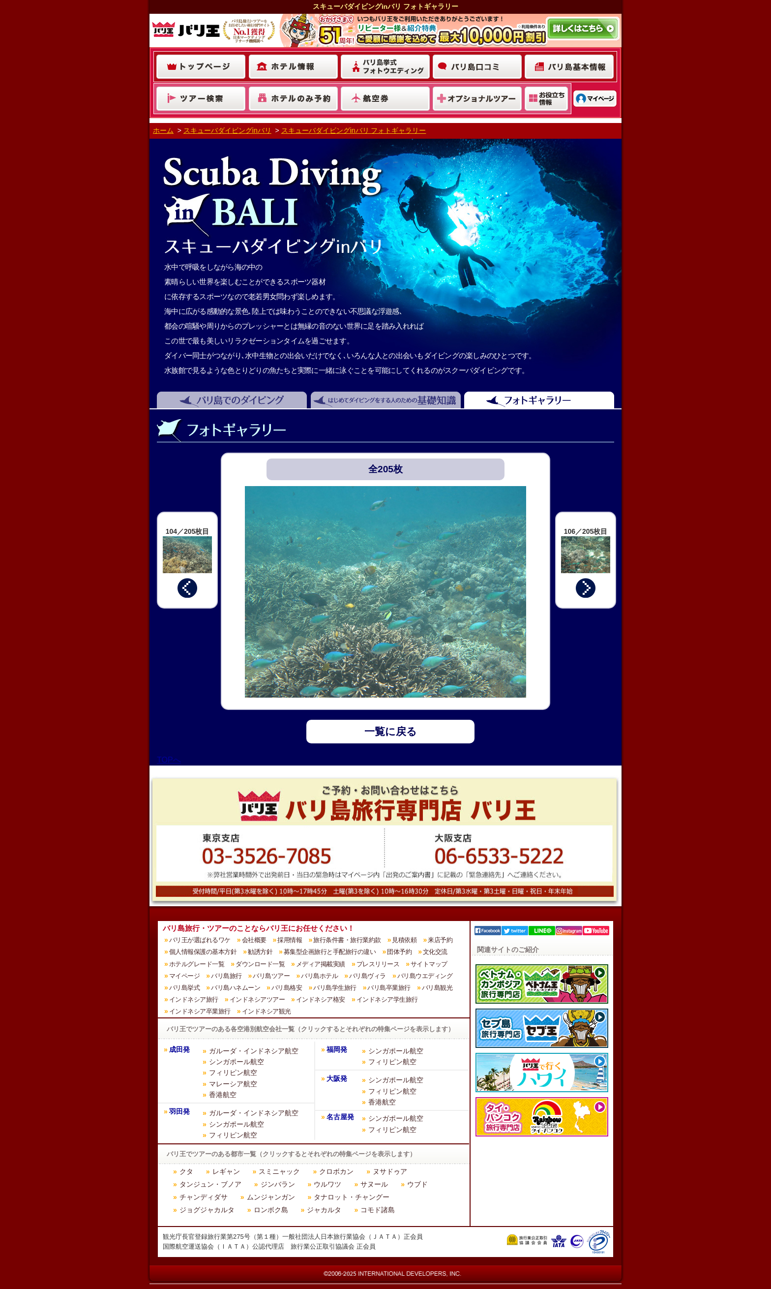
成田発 (179, 1049)
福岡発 (336, 1049)
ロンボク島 (271, 1210)
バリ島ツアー (271, 976)
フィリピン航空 (233, 1072)
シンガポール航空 (236, 1062)
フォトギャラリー (543, 400)
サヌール (374, 1184)
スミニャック (279, 1171)
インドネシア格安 (320, 999)
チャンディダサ (203, 1197)
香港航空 (223, 1095)
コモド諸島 (377, 1210)
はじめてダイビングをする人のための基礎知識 (387, 400)
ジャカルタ (324, 1210)
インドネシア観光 (266, 1011)
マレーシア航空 (233, 1084)
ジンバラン (278, 1184)
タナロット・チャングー (351, 1197)
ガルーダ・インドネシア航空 (253, 1051)
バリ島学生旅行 (334, 987)
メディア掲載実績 (320, 964)
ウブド (417, 1184)
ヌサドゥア (390, 1171)
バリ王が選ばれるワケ (200, 940)
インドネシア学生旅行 (387, 999)
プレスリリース (378, 964)
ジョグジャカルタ (207, 1210)
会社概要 (254, 940)
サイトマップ (429, 964)
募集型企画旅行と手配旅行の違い (330, 951)
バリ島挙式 (184, 987)
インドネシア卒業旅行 (200, 1011)
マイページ (184, 976)
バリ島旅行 (226, 976)
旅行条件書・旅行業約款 (347, 940)
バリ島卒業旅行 (389, 987)
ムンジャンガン (271, 1197)
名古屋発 (340, 1117)
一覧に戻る (390, 731)
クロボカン (336, 1171)
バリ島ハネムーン (235, 987)
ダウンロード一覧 (260, 964)
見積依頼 (404, 940)
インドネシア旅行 (193, 999)
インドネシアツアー (257, 999)
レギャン (226, 1171)
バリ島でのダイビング (230, 400)
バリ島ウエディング (425, 976)
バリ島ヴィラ (367, 976)
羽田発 (179, 1111)
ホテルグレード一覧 (197, 964)
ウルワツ (327, 1184)
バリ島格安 (286, 987)
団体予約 (399, 951)
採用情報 (289, 940)
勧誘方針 (260, 951)
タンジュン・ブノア (210, 1184)
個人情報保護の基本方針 (203, 951)
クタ (186, 1171)
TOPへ (169, 760)
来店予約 (440, 940)
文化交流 (435, 951)
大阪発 (336, 1078)
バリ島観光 (437, 987)
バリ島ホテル (319, 976)
